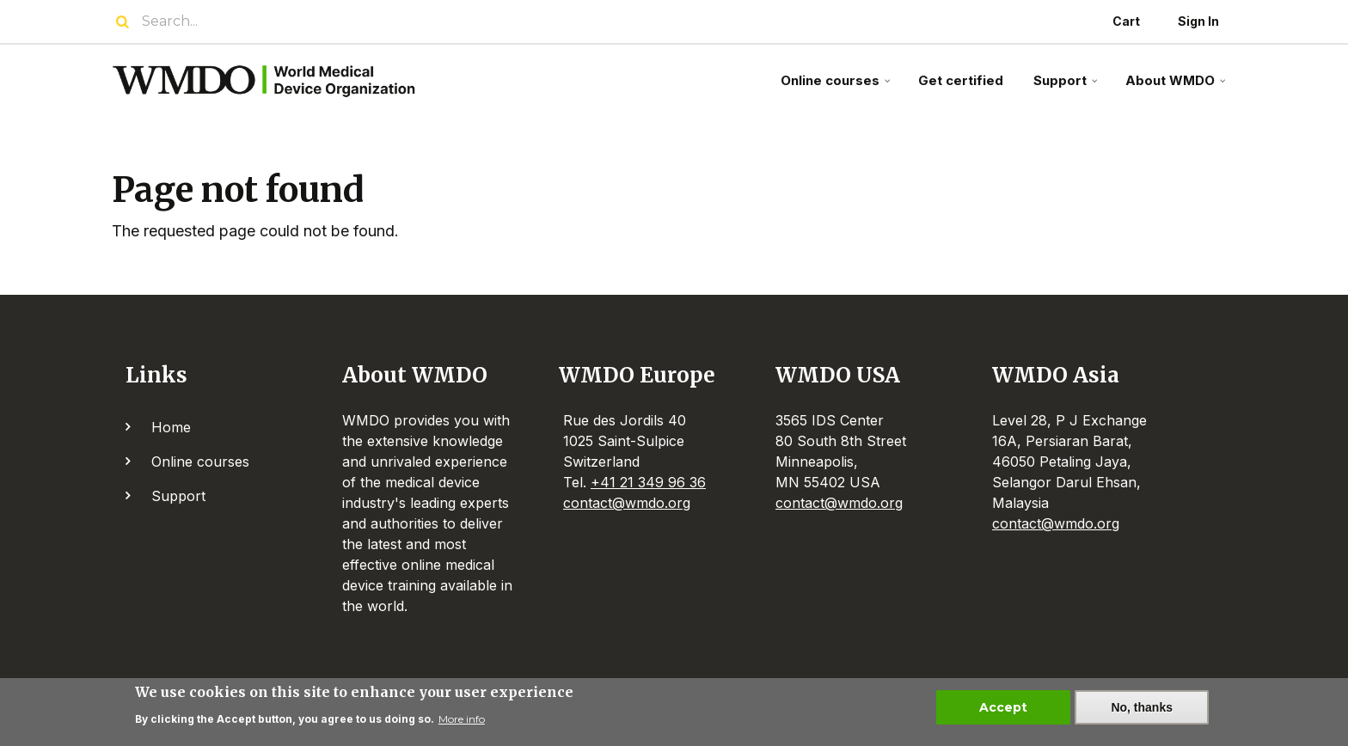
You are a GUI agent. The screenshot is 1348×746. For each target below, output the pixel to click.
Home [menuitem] (171, 427)
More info (461, 724)
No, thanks (1142, 711)
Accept (1003, 711)
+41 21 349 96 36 (648, 482)
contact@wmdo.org (626, 502)
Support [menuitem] (1067, 87)
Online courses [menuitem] (837, 87)
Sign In (1198, 21)
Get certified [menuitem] (960, 80)
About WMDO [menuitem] (1177, 87)
